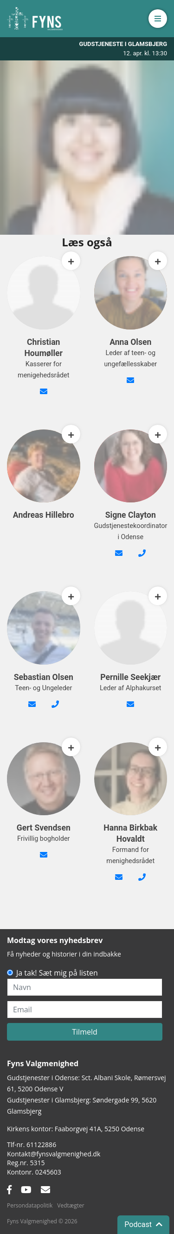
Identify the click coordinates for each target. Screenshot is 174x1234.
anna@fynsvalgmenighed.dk (130, 386)
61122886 (41, 1144)
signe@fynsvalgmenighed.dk (118, 559)
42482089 (142, 559)
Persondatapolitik (29, 1205)
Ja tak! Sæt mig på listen (57, 973)
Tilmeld (84, 1032)
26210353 (142, 882)
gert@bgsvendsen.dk (43, 860)
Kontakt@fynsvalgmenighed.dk (53, 1153)
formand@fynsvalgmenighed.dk (118, 882)
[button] (157, 18)
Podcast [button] (143, 1224)
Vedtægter (70, 1205)
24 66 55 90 (55, 710)
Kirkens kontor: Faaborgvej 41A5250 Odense (75, 1128)
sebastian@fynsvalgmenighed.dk (32, 710)
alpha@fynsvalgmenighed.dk (130, 710)
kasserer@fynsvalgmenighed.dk (43, 397)
